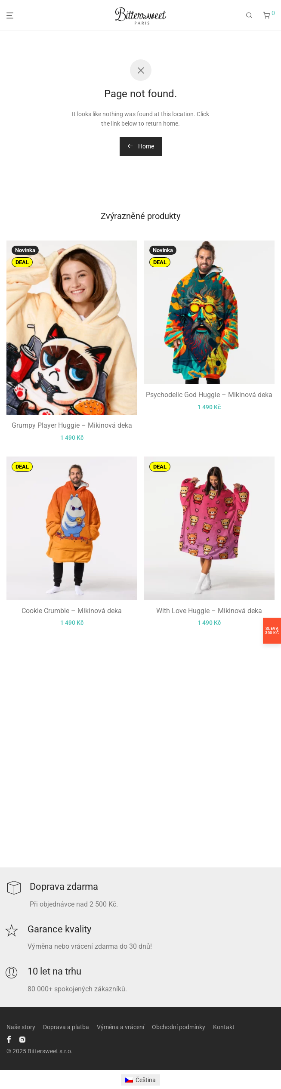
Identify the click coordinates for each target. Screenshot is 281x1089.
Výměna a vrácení (120, 1027)
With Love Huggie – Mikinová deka (209, 611)
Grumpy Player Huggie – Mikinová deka (72, 425)
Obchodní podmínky (178, 1027)
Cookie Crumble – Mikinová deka (72, 611)
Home (140, 146)
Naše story (20, 1027)
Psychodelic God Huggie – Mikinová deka (209, 395)
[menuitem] (140, 1080)
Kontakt (224, 1027)
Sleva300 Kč (272, 630)
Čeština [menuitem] (146, 1080)
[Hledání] (249, 15)
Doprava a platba (66, 1027)
